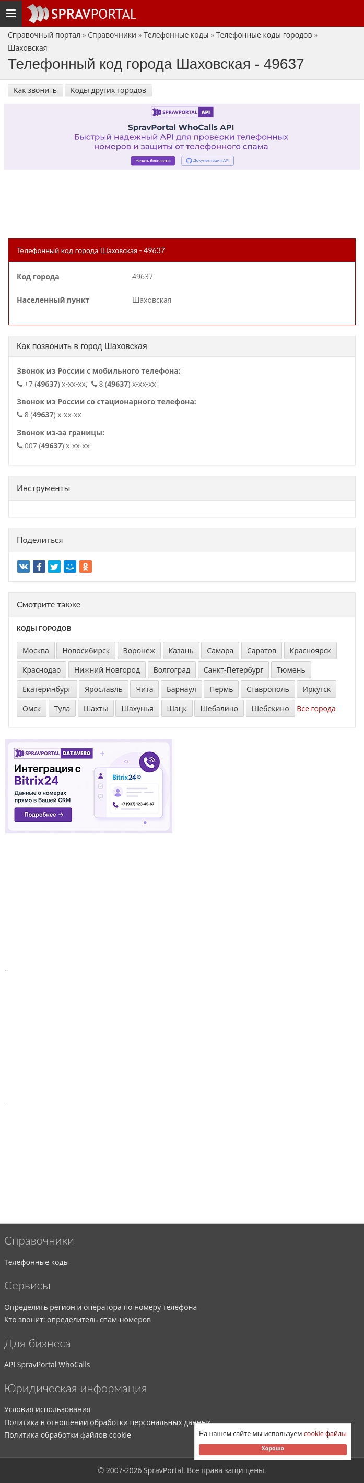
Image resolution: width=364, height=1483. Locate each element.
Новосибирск (86, 650)
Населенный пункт (53, 300)
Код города (38, 276)
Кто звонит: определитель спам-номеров (77, 1319)
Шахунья (137, 708)
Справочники (112, 35)
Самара (220, 650)
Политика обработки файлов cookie (67, 1435)
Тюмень (291, 670)
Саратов (261, 650)
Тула (62, 708)
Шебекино (270, 708)
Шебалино (219, 708)
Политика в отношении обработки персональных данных (107, 1422)
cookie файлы (325, 1433)
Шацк (177, 708)
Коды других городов (108, 90)
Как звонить (35, 90)
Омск (31, 708)
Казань (181, 650)
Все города (316, 708)
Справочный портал (44, 35)
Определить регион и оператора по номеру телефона (100, 1307)
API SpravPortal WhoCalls (47, 1364)
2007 (114, 1470)
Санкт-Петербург (234, 670)
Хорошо (273, 1448)
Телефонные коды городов (264, 35)
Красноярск (310, 650)
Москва (35, 650)
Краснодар (41, 670)
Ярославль (104, 689)
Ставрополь (267, 689)
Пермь (221, 689)
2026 (133, 1470)
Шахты (96, 708)
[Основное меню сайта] (81, 14)
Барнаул (181, 689)
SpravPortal (163, 1470)
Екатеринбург (47, 689)
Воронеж (139, 650)
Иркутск (316, 689)
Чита (144, 689)
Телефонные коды (176, 35)
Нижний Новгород (107, 670)
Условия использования (47, 1409)
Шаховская (27, 48)
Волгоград (172, 670)
